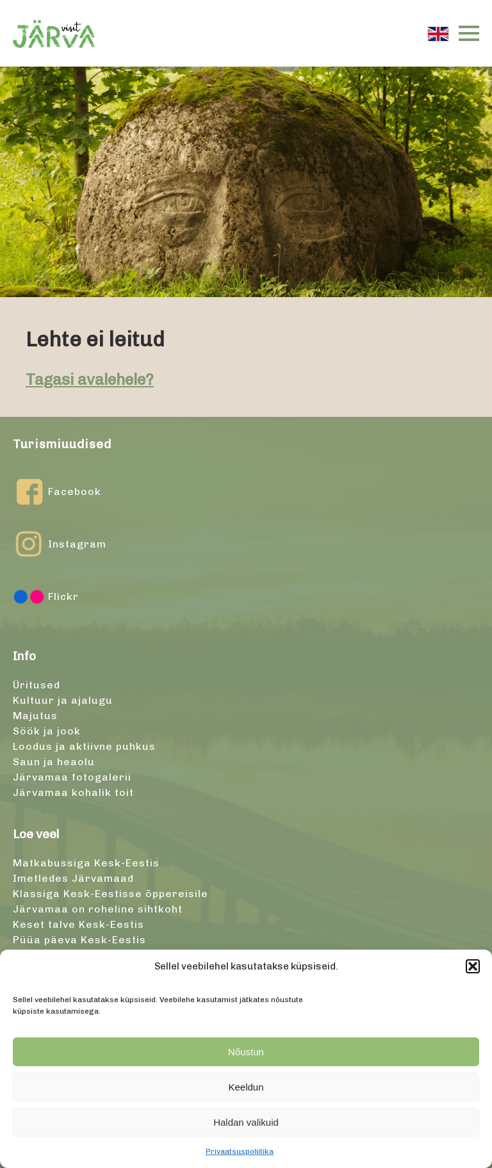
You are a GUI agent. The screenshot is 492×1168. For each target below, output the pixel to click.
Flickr (46, 597)
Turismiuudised (62, 444)
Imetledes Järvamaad (73, 878)
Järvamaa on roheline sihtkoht (98, 909)
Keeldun (245, 1087)
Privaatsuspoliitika (240, 1151)
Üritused (36, 685)
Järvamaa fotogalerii (72, 777)
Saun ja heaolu (54, 762)
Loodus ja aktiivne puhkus (84, 746)
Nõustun (246, 1051)
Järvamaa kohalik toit (73, 792)
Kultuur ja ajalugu (63, 700)
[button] (472, 966)
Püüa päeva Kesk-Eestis (79, 940)
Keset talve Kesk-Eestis (78, 924)
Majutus (35, 716)
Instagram (59, 544)
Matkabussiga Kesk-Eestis (86, 863)
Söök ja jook (47, 731)
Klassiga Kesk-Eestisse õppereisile (110, 894)
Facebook (57, 492)
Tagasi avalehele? (90, 379)
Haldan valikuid (246, 1122)
